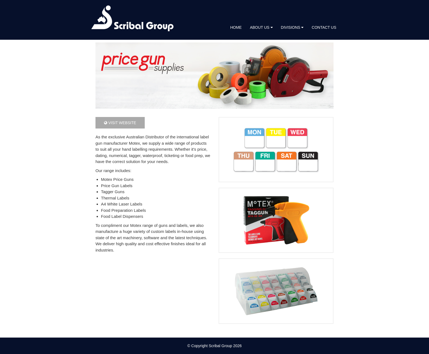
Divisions (292, 27)
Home (236, 27)
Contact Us (324, 27)
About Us (261, 27)
